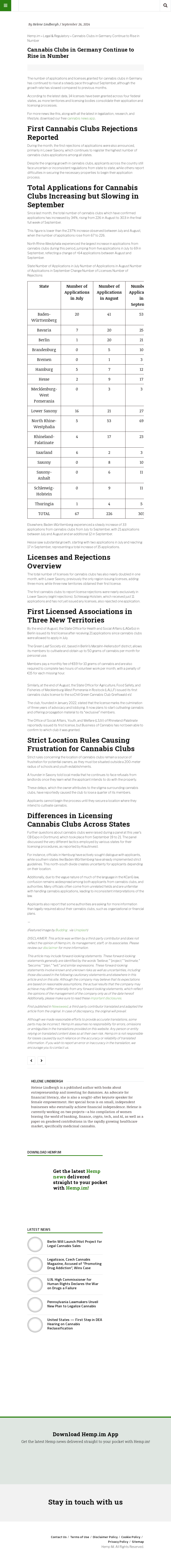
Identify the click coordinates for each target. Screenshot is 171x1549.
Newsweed (60, 1006)
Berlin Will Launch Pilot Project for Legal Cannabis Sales (74, 1243)
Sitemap (138, 1541)
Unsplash (80, 930)
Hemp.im (33, 36)
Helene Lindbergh (46, 24)
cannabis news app (81, 118)
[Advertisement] (65, 1369)
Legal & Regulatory (56, 36)
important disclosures (105, 998)
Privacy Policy (118, 1541)
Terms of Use (79, 1536)
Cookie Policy (130, 1536)
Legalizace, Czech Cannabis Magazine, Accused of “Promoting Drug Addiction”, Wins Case (74, 1263)
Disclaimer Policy (105, 1536)
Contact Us (59, 1536)
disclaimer (50, 948)
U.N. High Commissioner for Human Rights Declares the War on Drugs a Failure (72, 1284)
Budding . (62, 930)
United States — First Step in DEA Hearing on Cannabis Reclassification (74, 1324)
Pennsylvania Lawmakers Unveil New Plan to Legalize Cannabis (72, 1304)
